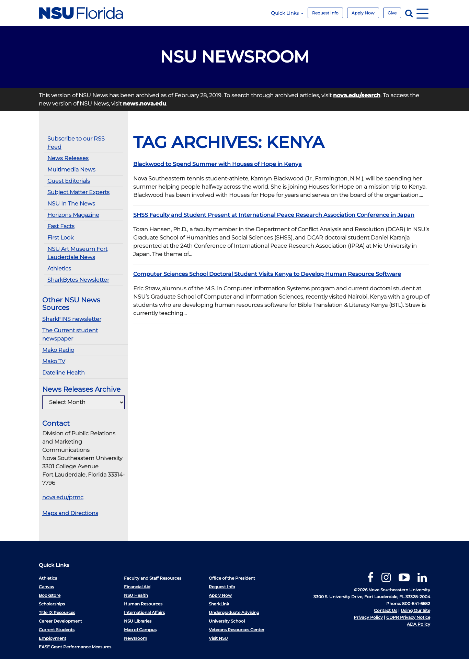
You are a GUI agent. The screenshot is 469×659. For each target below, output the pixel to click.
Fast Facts (61, 226)
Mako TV (53, 361)
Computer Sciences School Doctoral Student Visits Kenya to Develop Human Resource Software (267, 274)
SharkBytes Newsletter (78, 280)
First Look (60, 237)
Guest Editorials (68, 181)
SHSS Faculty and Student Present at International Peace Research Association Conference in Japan (273, 215)
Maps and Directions (70, 513)
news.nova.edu (144, 103)
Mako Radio (58, 350)
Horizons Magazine (73, 215)
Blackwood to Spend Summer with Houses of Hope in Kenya (217, 164)
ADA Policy (418, 624)
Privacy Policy (368, 617)
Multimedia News (71, 169)
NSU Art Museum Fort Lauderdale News (77, 253)
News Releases (68, 158)
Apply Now (363, 12)
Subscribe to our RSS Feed (76, 142)
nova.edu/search (356, 95)
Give (392, 12)
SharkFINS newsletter (71, 319)
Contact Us (385, 610)
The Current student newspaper (70, 334)
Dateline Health (63, 372)
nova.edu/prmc (62, 497)
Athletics (59, 268)
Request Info (325, 12)
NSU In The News (71, 203)
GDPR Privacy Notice (408, 617)
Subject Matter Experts (78, 192)
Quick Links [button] (287, 13)
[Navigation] (422, 13)
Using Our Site (415, 610)
